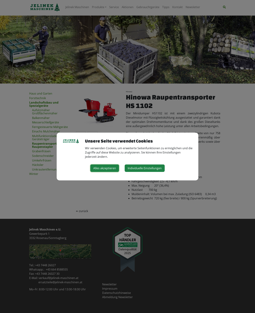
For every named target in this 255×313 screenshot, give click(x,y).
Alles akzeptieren (104, 168)
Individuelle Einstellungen (145, 168)
